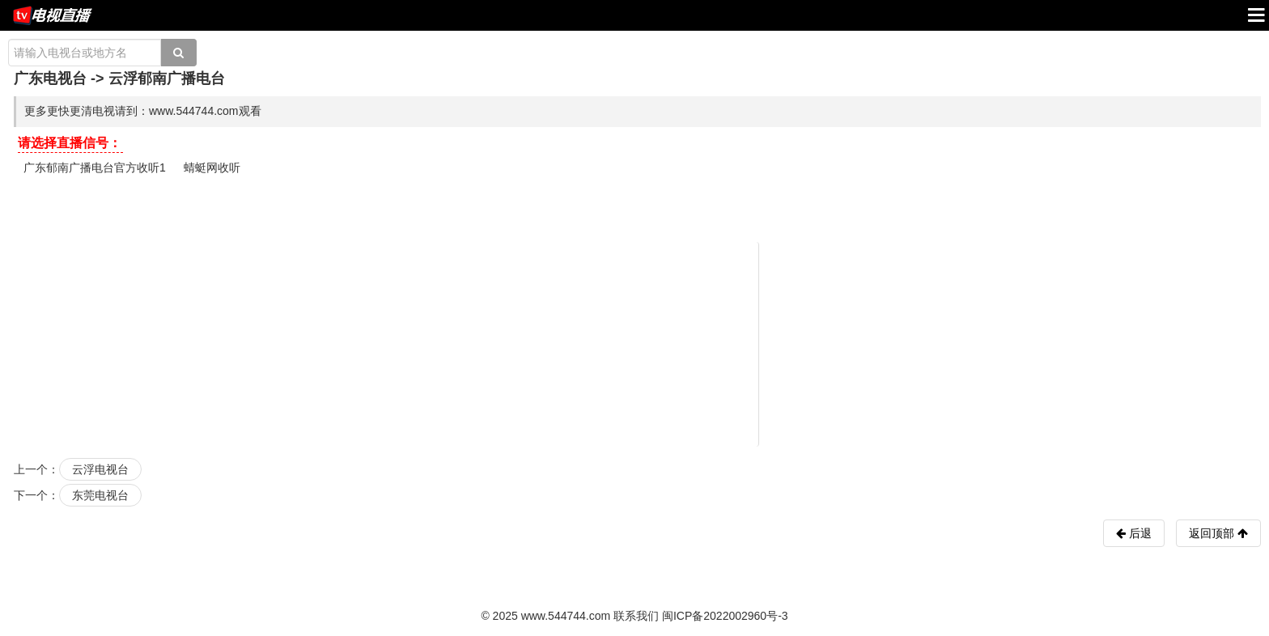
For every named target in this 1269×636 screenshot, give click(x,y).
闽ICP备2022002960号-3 (725, 615)
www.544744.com (566, 615)
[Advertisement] (637, 343)
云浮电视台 (100, 469)
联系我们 (636, 615)
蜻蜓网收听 (212, 167)
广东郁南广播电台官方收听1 (94, 167)
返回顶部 (1218, 533)
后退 (1139, 533)
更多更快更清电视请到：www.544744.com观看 (142, 110)
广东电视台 (50, 78)
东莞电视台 (100, 495)
